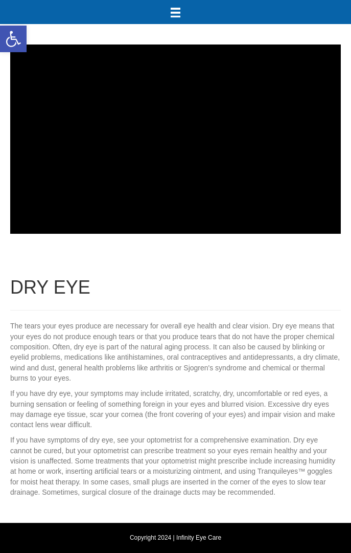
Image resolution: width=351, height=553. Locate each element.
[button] (13, 39)
